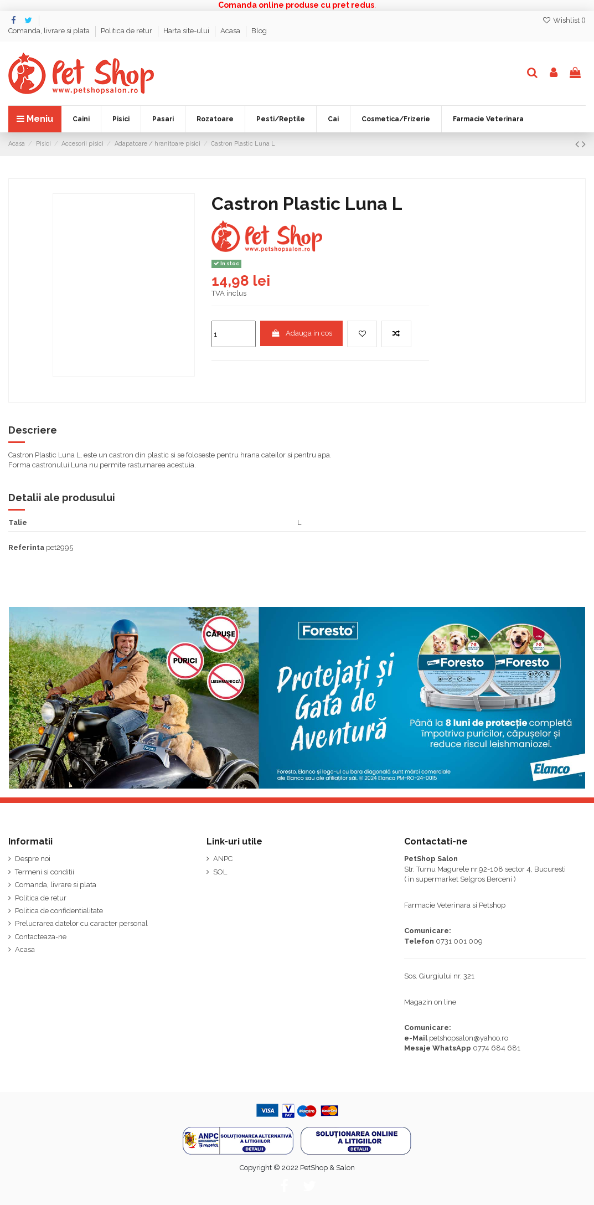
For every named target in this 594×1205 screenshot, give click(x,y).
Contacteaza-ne (40, 937)
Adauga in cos (301, 333)
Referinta (26, 547)
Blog (259, 31)
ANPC (223, 858)
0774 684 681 (496, 1048)
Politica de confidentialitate (59, 911)
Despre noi (32, 858)
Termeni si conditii (44, 872)
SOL (220, 872)
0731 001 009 (459, 941)
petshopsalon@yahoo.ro (468, 1038)
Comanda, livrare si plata (49, 31)
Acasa (231, 31)
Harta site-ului (187, 31)
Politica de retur (127, 31)
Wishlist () (564, 20)
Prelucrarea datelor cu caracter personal (81, 923)
